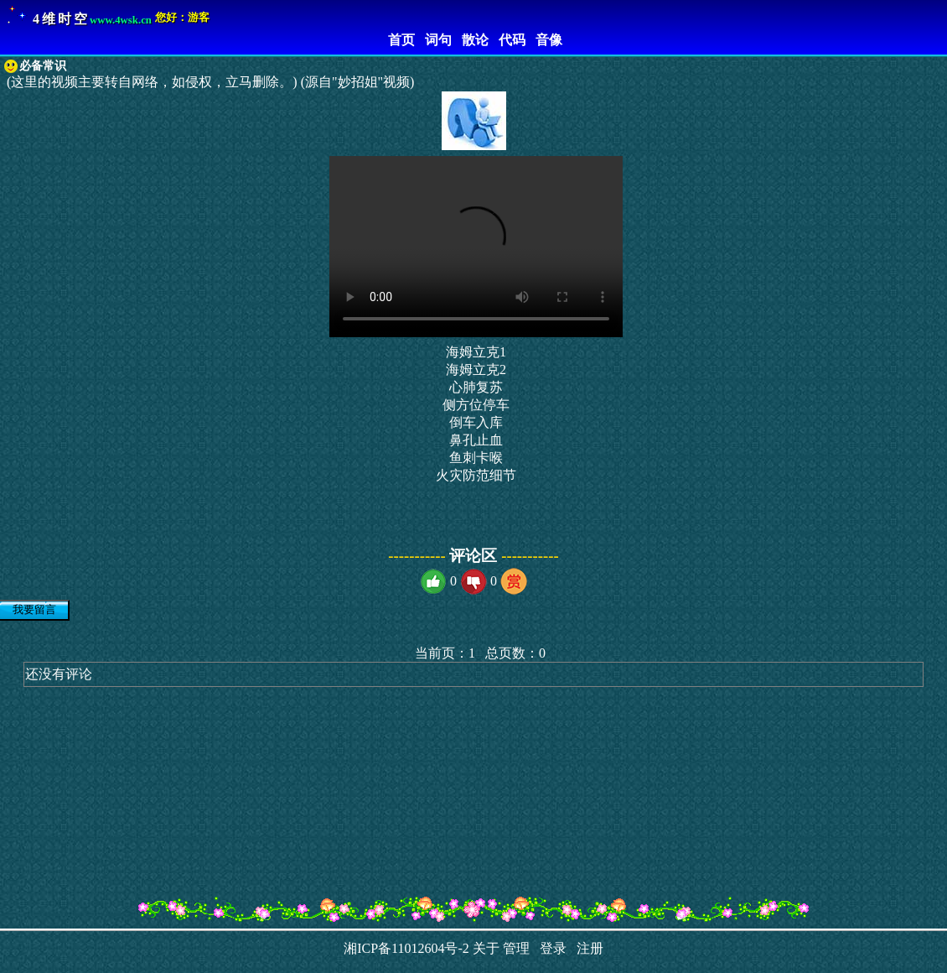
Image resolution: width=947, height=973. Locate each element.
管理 (516, 948)
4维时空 (61, 19)
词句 (435, 40)
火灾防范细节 (476, 475)
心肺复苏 (476, 387)
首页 (398, 40)
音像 (545, 40)
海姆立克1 (476, 352)
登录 (550, 948)
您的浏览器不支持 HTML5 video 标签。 (476, 246)
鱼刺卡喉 (476, 457)
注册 (586, 948)
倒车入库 (476, 422)
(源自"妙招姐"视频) (358, 82)
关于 (486, 948)
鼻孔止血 (476, 440)
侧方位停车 (476, 405)
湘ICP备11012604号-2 (406, 948)
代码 (508, 40)
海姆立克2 (476, 369)
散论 (472, 40)
